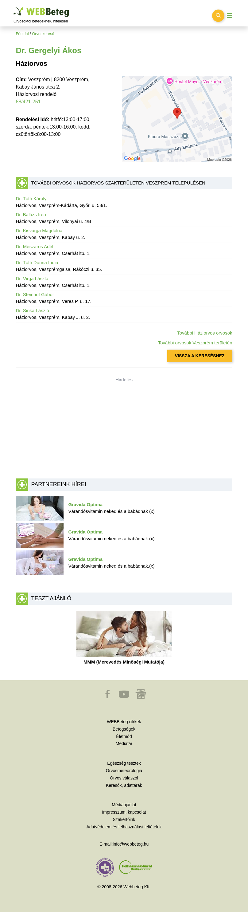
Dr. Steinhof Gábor (35, 294)
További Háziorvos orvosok (204, 332)
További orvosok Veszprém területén (195, 342)
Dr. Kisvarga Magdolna (39, 230)
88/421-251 (28, 101)
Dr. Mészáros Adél (34, 246)
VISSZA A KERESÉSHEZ (200, 355)
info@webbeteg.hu (131, 844)
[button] (108, 697)
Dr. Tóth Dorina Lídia (37, 262)
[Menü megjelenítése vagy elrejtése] (229, 15)
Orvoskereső (43, 33)
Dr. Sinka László (32, 310)
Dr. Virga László (32, 278)
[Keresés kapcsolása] (218, 16)
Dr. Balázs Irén (31, 214)
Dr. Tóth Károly (31, 198)
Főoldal (22, 33)
